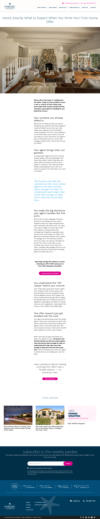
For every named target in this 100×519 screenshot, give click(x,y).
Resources (62, 7)
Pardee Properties (10, 6)
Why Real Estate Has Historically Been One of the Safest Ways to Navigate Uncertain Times (49, 428)
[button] (46, 7)
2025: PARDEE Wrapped (76, 423)
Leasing (28, 504)
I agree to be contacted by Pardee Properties (41, 468)
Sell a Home (53, 7)
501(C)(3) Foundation (41, 504)
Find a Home (41, 7)
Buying (28, 502)
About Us (85, 7)
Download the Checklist (50, 273)
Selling (28, 507)
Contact (93, 7)
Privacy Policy (37, 517)
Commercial (28, 509)
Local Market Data (40, 502)
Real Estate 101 (74, 7)
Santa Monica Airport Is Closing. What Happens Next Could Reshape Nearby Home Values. (17, 428)
